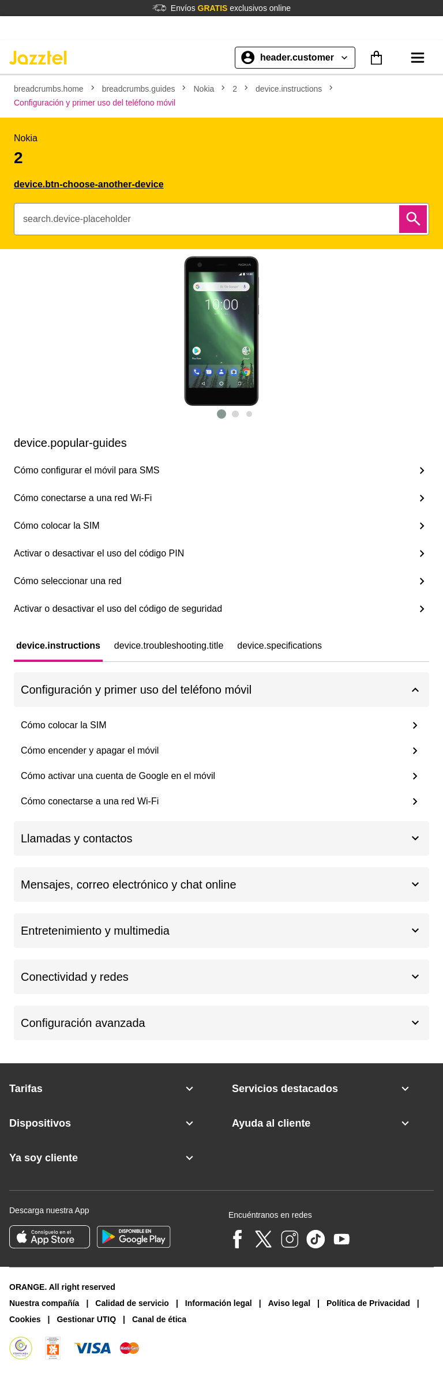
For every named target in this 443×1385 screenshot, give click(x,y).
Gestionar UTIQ (86, 1319)
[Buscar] (413, 219)
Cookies (24, 1319)
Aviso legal (289, 1303)
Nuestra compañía (44, 1303)
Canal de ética (159, 1319)
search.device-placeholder (77, 219)
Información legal (218, 1303)
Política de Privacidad (368, 1303)
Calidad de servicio (132, 1303)
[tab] (58, 646)
